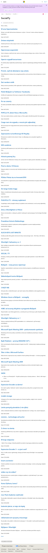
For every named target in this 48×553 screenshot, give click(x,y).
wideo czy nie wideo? (8, 472)
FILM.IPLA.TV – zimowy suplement (13, 200)
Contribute (23, 549)
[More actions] (46, 14)
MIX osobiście (6, 145)
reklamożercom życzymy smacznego (14, 518)
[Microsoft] (24, 2)
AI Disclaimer (3, 549)
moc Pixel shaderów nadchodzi (12, 495)
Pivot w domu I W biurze (10, 166)
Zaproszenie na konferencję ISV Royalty (15, 134)
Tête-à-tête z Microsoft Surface (12, 352)
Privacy (28, 549)
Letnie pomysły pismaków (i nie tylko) (14, 407)
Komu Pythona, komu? (9, 483)
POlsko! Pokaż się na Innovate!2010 (13, 177)
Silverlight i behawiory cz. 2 (11, 242)
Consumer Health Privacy (38, 549)
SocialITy (15, 14)
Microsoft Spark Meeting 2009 (12, 362)
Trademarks (10, 551)
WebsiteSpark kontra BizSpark (12, 276)
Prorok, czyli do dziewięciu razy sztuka (15, 71)
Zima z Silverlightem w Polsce (11, 210)
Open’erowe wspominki (9, 50)
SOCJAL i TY (5, 253)
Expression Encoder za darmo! (12, 384)
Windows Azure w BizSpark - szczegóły (15, 297)
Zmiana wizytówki (7, 40)
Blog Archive (8, 14)
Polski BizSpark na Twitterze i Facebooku (15, 92)
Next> (2, 536)
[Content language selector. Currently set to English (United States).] (7, 546)
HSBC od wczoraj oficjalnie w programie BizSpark (18, 308)
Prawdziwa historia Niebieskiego (12, 221)
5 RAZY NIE (5, 287)
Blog (18, 549)
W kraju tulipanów (7, 440)
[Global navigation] (1, 2)
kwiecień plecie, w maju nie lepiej (13, 506)
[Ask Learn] (43, 14)
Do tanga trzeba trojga (9, 189)
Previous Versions (11, 549)
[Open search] (42, 2)
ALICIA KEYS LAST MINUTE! (11, 232)
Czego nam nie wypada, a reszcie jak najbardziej (18, 122)
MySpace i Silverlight (8, 527)
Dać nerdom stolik (7, 82)
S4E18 (3, 373)
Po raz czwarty (6, 101)
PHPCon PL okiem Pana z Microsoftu (14, 113)
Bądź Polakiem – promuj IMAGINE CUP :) (15, 341)
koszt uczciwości (7, 460)
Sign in (45, 1)
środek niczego (6, 396)
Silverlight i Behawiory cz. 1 (10, 318)
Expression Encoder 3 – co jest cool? (14, 449)
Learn (2, 14)
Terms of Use (3, 551)
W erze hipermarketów (9, 29)
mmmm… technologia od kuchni (12, 417)
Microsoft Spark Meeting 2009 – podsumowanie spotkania (22, 329)
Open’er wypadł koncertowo (11, 59)
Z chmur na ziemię (7, 428)
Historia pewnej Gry (8, 156)
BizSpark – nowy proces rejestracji (13, 265)
